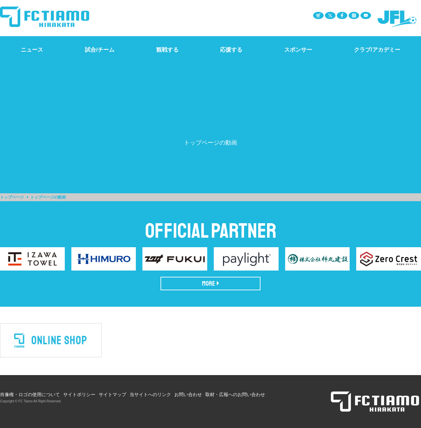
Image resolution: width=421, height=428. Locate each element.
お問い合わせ (188, 394)
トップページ (12, 197)
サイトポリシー (79, 394)
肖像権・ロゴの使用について (30, 394)
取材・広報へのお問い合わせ (235, 394)
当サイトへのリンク (150, 394)
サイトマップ (112, 394)
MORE (210, 283)
